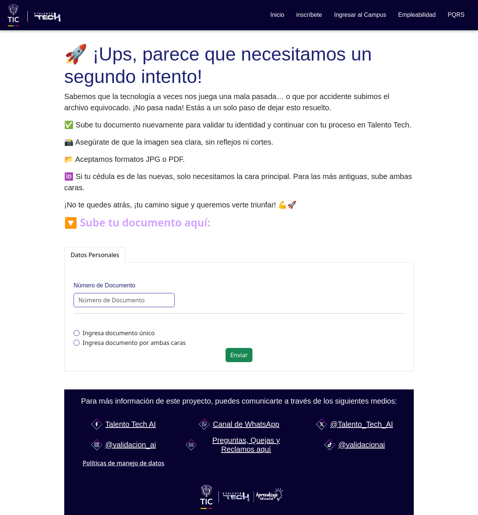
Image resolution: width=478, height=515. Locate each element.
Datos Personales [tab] (95, 255)
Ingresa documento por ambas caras (134, 343)
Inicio (277, 15)
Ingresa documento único (119, 333)
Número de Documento (104, 285)
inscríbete (309, 15)
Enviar (239, 355)
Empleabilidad (417, 15)
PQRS (456, 15)
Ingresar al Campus (360, 15)
